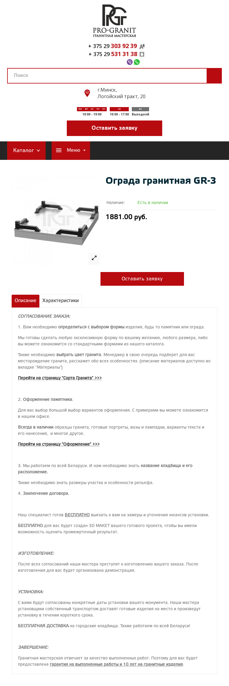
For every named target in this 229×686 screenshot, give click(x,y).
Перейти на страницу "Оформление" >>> (59, 444)
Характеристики (60, 301)
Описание (25, 301)
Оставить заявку (114, 128)
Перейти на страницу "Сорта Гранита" (55, 378)
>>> (98, 378)
